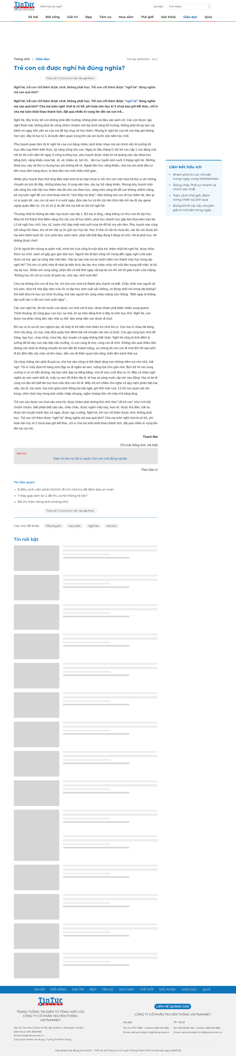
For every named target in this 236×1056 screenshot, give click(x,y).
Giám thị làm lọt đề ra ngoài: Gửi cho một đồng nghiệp (90, 458)
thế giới (195, 195)
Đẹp (88, 17)
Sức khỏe (168, 17)
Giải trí (72, 17)
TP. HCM (179, 1022)
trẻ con (111, 526)
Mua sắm (126, 17)
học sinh (74, 526)
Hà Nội (127, 1022)
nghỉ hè (131, 101)
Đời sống (53, 17)
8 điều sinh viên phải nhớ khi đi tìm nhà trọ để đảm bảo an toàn (66, 489)
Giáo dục (190, 17)
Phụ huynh (53, 526)
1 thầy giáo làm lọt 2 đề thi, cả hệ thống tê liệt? (53, 495)
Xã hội (33, 17)
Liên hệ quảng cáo (172, 1006)
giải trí (177, 210)
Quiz (208, 17)
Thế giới (147, 17)
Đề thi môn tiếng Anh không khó (43, 502)
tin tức (194, 174)
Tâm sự (105, 17)
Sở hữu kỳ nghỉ (52, 6)
